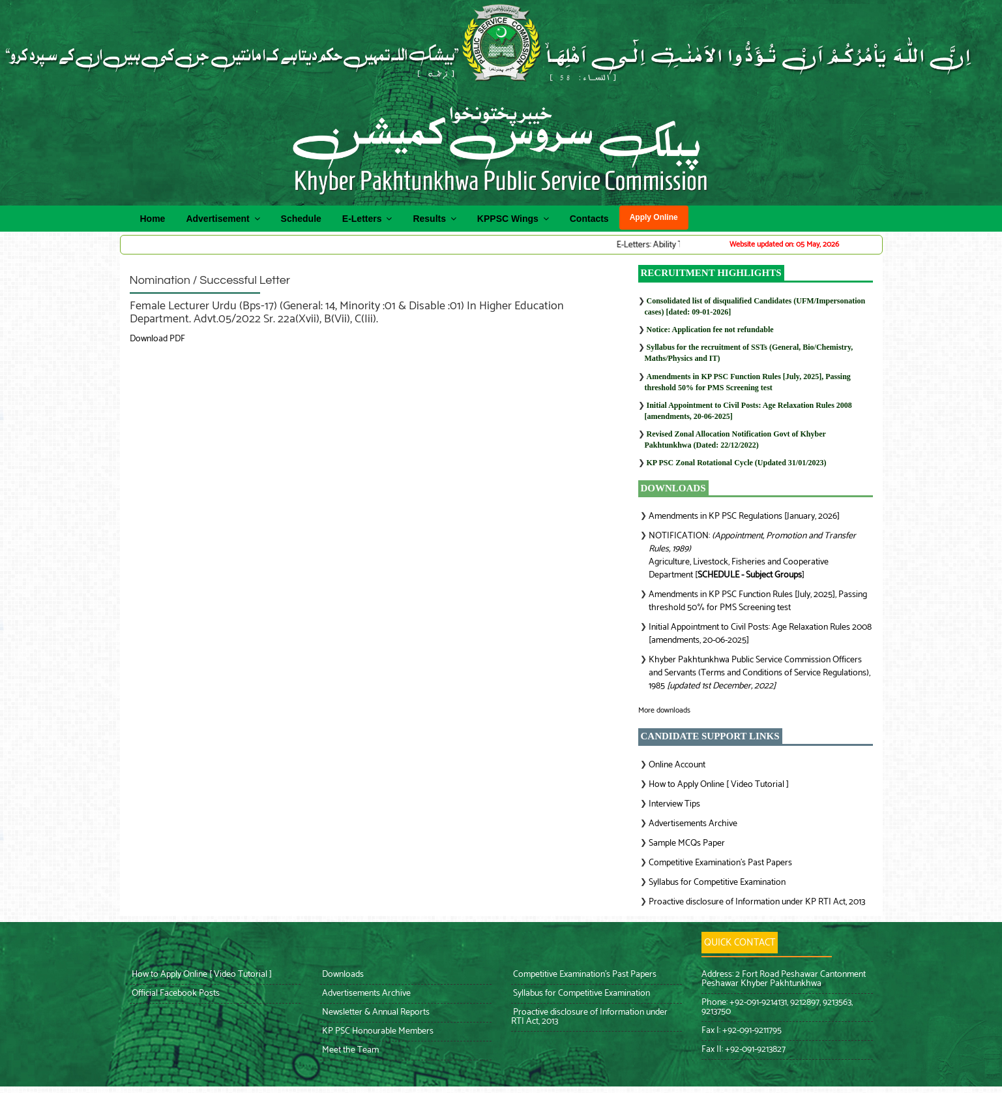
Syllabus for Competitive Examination (717, 882)
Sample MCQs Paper (687, 843)
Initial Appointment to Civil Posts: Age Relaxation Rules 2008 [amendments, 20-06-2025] (760, 634)
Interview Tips (674, 804)
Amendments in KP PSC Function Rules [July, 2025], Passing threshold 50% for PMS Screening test (758, 601)
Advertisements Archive (693, 823)
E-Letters (367, 218)
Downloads (342, 974)
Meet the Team (349, 1050)
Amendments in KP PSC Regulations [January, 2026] (744, 516)
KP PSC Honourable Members (377, 1031)
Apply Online (654, 217)
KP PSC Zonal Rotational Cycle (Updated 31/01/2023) (737, 462)
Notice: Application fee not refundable (710, 329)
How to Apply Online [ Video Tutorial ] (719, 784)
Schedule (301, 218)
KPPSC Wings (513, 218)
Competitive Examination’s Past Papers (720, 862)
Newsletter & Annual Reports (375, 1012)
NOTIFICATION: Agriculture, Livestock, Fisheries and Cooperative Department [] (752, 556)
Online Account (677, 765)
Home (153, 218)
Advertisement (222, 218)
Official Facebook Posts (175, 993)
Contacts (589, 218)
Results (434, 218)
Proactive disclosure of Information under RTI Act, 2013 (589, 1017)
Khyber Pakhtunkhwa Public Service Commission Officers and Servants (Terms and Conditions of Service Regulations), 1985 (759, 673)
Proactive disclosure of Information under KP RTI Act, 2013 (757, 902)
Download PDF (157, 338)
